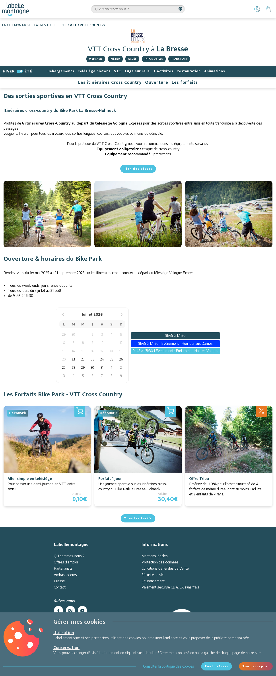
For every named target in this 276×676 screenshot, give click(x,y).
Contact (60, 587)
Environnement (153, 581)
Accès (132, 58)
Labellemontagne (16, 25)
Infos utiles (154, 58)
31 (102, 367)
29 (64, 334)
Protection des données (160, 562)
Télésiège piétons (94, 71)
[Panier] (268, 9)
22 (83, 359)
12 (121, 343)
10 (101, 343)
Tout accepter (255, 666)
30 (73, 334)
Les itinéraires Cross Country (110, 82)
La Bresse (41, 25)
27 (64, 367)
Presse (59, 581)
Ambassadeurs (65, 575)
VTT (63, 25)
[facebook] (58, 610)
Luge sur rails (137, 71)
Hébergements (60, 71)
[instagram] (70, 610)
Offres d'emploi (66, 562)
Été (55, 25)
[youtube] (82, 610)
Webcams (96, 58)
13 (63, 351)
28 (73, 367)
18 (111, 351)
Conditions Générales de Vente (165, 568)
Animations (214, 71)
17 (102, 351)
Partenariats (63, 568)
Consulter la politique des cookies (168, 666)
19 (120, 351)
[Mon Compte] (257, 9)
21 (73, 359)
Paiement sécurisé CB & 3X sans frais (170, 587)
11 (111, 343)
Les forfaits (185, 82)
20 (64, 359)
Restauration (189, 71)
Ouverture (156, 82)
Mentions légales (155, 556)
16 (92, 351)
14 (73, 351)
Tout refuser (216, 666)
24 (102, 359)
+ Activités (163, 71)
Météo (115, 58)
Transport (179, 58)
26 (121, 359)
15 (83, 351)
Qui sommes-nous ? (69, 556)
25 (111, 359)
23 (92, 359)
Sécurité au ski (152, 575)
